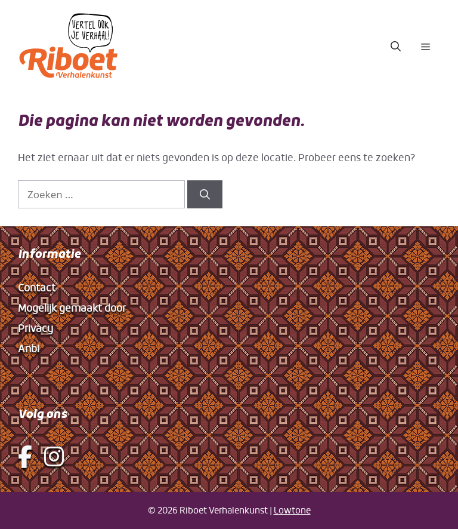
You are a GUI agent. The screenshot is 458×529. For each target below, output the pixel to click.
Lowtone (292, 510)
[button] (395, 46)
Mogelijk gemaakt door (72, 307)
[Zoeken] (204, 194)
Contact (36, 287)
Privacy (35, 328)
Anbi (28, 348)
